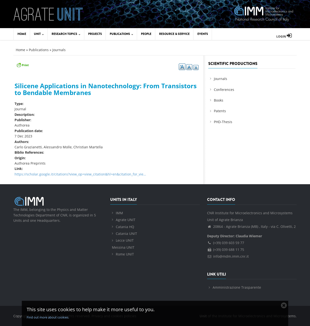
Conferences (224, 89)
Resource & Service (174, 34)
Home (21, 34)
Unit (39, 34)
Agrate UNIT (125, 219)
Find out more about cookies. (48, 317)
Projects (95, 34)
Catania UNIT (126, 233)
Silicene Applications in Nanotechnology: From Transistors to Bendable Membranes (106, 89)
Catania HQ (125, 226)
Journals (59, 50)
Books (218, 100)
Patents (220, 111)
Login (284, 36)
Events (202, 34)
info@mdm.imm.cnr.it (228, 256)
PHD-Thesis (223, 121)
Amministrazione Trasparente (237, 287)
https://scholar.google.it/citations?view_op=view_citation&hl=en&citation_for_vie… (80, 174)
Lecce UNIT (125, 240)
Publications (121, 34)
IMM (119, 213)
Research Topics (66, 34)
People (146, 34)
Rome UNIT (125, 254)
